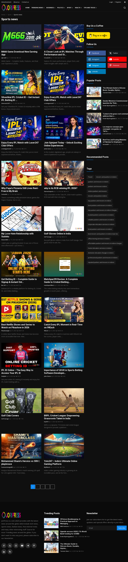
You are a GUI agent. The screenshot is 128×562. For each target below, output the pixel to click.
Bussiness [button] (50, 7)
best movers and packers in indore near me (103, 234)
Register (118, 2)
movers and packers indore (97, 196)
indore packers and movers (97, 191)
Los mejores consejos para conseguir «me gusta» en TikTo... (113, 129)
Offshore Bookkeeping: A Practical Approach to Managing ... (70, 521)
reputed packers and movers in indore (101, 262)
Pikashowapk (5, 331)
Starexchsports (48, 191)
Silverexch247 (5, 103)
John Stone (47, 376)
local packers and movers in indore (100, 229)
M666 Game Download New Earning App (19, 53)
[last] (52, 487)
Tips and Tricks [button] (90, 7)
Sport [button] (70, 7)
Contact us (25, 2)
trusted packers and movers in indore (101, 215)
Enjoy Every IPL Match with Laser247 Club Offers (62, 98)
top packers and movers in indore (99, 201)
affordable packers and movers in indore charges (105, 243)
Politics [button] (61, 7)
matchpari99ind (49, 285)
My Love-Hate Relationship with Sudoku (17, 235)
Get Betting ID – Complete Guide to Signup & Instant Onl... (19, 280)
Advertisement (6, 2)
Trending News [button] (38, 7)
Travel (90, 177)
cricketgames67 (49, 103)
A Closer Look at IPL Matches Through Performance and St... (64, 53)
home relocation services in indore (99, 248)
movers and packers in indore (106, 177)
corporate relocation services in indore (101, 224)
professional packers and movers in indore (102, 258)
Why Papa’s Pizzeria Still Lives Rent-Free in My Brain (19, 189)
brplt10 (46, 421)
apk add (3, 58)
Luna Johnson (107, 134)
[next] (47, 487)
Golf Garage (48, 237)
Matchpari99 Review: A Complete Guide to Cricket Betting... (61, 280)
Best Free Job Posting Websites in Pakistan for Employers (114, 141)
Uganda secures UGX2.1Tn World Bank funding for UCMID (73, 533)
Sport (9, 15)
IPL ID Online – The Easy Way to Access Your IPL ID (17, 371)
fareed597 (106, 144)
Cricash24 (47, 58)
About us (16, 2)
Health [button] (78, 7)
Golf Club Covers (10, 415)
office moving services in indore (98, 239)
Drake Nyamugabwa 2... (110, 105)
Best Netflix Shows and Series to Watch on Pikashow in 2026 (18, 326)
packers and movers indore (97, 186)
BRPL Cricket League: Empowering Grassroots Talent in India (61, 417)
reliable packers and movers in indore (101, 220)
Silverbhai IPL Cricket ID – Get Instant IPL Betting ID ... (20, 98)
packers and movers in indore (98, 182)
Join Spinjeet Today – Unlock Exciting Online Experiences (63, 144)
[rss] (9, 551)
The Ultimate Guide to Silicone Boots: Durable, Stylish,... (114, 89)
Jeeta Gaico (47, 149)
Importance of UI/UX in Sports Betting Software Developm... (63, 371)
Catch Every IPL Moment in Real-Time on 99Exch (63, 326)
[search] (125, 8)
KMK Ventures (64, 526)
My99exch (47, 467)
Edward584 (4, 240)
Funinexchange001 (7, 467)
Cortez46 (4, 194)
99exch (46, 331)
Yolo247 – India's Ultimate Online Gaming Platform (60, 462)
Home (27, 8)
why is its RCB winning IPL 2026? (60, 188)
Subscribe (121, 528)
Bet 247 (3, 285)
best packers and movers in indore (100, 205)
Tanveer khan (107, 92)
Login (111, 2)
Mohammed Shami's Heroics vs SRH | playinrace (20, 462)
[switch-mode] (125, 2)
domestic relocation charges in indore (101, 253)
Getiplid (3, 376)
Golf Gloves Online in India (57, 233)
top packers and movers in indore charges (102, 210)
